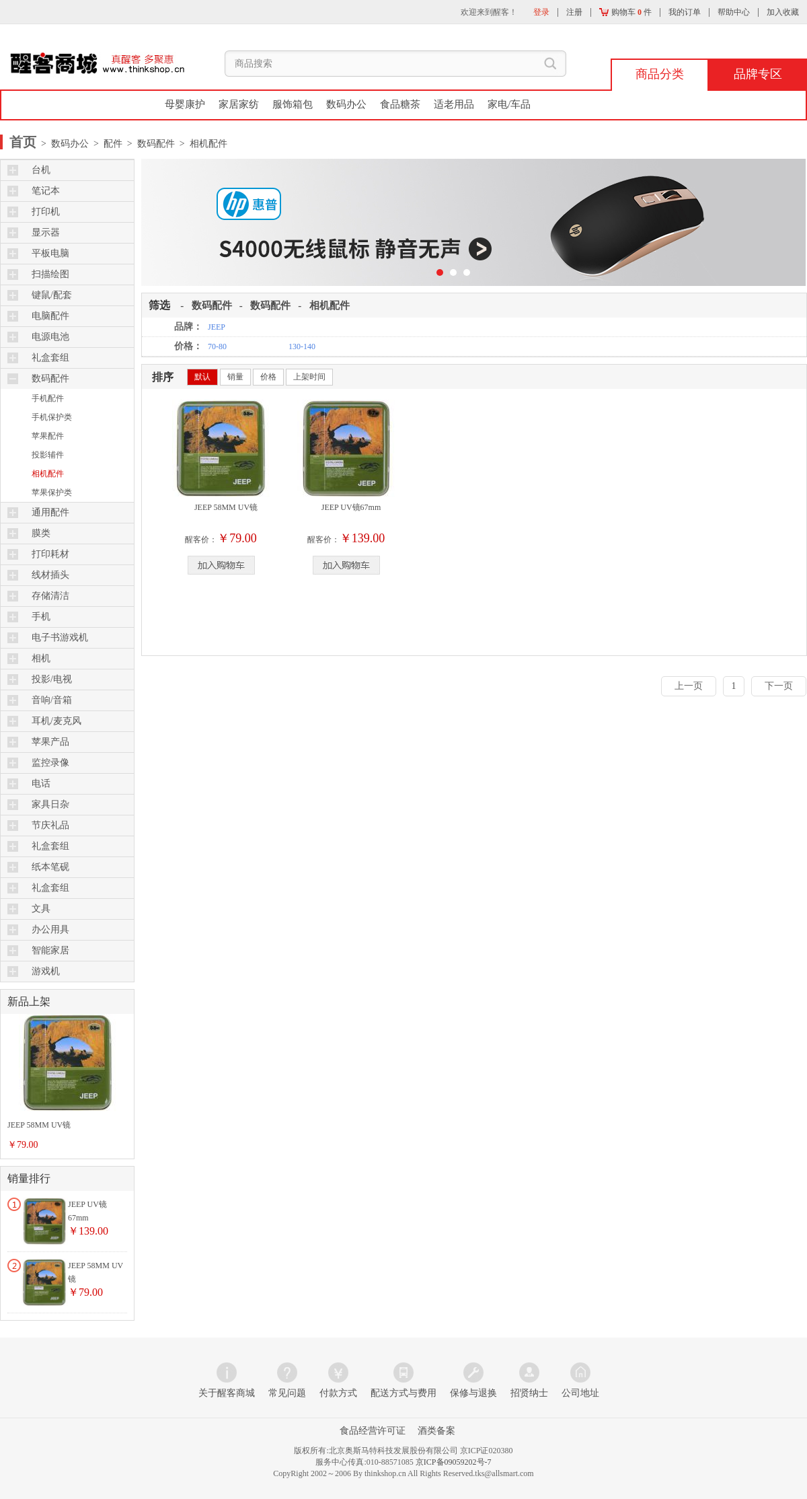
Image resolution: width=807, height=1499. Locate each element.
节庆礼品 (50, 825)
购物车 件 (625, 12)
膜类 (41, 533)
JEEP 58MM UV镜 (39, 1125)
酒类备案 (436, 1431)
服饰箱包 (292, 104)
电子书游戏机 (60, 637)
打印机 (46, 212)
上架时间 (309, 376)
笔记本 (46, 191)
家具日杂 (50, 804)
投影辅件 (48, 455)
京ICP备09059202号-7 (454, 1462)
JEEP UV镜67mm (351, 507)
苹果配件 (48, 436)
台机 (41, 170)
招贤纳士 (529, 1393)
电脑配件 (50, 316)
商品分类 (660, 74)
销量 (235, 376)
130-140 (302, 346)
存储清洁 (50, 596)
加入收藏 (783, 12)
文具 (41, 909)
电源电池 (50, 337)
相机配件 (48, 473)
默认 (202, 376)
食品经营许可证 (373, 1431)
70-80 (217, 346)
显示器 (46, 232)
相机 (41, 658)
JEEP (216, 327)
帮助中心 (734, 12)
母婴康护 (185, 104)
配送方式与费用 (403, 1393)
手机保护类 (52, 417)
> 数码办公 (64, 144)
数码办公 (346, 104)
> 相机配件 (201, 144)
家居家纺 (239, 104)
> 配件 (105, 144)
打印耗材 (50, 554)
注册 (574, 12)
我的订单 (684, 12)
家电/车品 (509, 104)
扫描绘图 (50, 274)
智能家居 (50, 950)
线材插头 (50, 575)
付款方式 (338, 1393)
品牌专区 (758, 74)
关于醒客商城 (226, 1393)
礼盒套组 (50, 358)
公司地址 (580, 1393)
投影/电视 (52, 679)
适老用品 (454, 104)
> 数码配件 (148, 144)
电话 (41, 783)
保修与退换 (473, 1393)
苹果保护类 (52, 492)
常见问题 (287, 1393)
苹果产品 (50, 742)
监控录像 (50, 763)
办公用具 (50, 929)
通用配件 (50, 512)
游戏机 (46, 971)
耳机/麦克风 (56, 721)
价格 (268, 376)
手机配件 (48, 398)
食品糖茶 (400, 104)
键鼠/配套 (52, 295)
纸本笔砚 (50, 867)
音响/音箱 (52, 700)
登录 (541, 12)
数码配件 (50, 378)
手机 (41, 617)
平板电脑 (50, 253)
